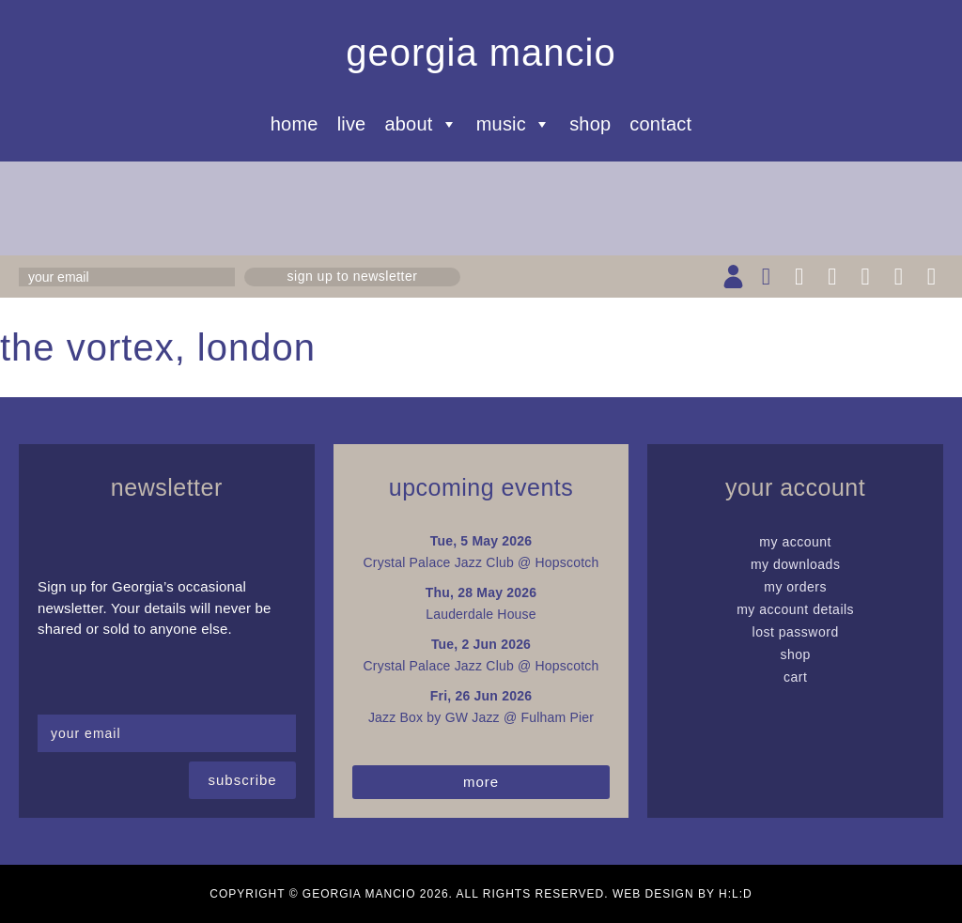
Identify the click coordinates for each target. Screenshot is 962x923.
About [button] (420, 124)
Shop (590, 124)
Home (294, 124)
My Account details (795, 609)
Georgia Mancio (481, 52)
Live (351, 124)
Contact (660, 124)
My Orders (795, 586)
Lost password (796, 631)
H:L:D (736, 893)
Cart (795, 677)
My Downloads (796, 564)
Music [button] (513, 124)
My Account (795, 541)
